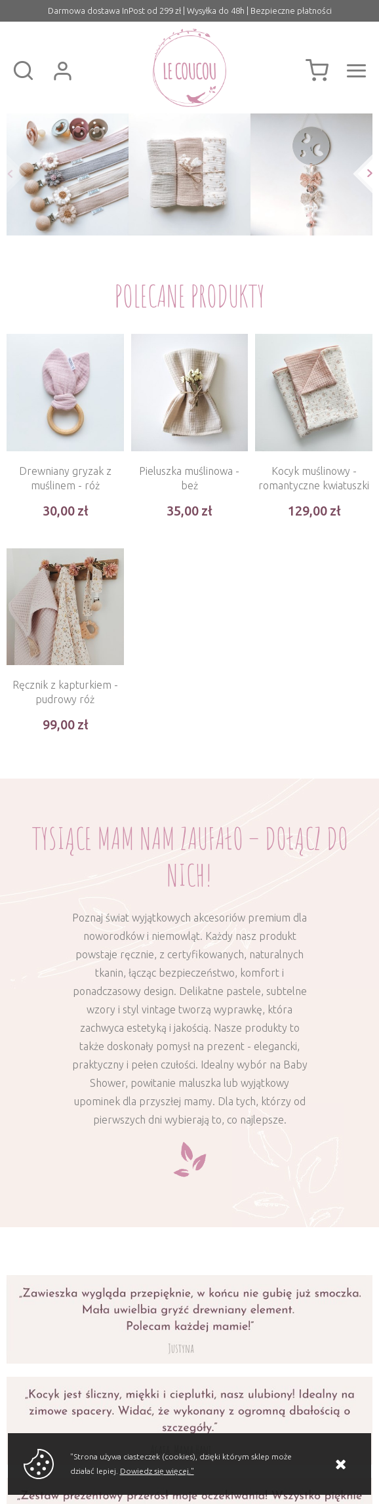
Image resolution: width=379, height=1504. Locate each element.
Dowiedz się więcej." (157, 1471)
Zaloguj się (62, 70)
